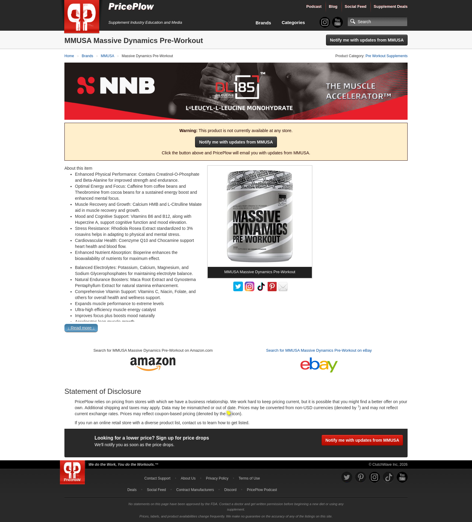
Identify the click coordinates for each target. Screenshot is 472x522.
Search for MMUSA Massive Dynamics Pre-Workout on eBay (319, 350)
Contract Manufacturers (195, 490)
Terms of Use (249, 478)
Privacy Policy (217, 478)
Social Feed (355, 6)
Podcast (314, 6)
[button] (236, 329)
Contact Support (157, 478)
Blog (333, 6)
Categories (293, 22)
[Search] (377, 21)
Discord (230, 490)
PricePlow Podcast (262, 490)
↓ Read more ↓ (81, 328)
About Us (188, 478)
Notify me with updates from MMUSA (367, 40)
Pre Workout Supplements (386, 56)
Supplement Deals (391, 6)
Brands (263, 22)
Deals (132, 490)
